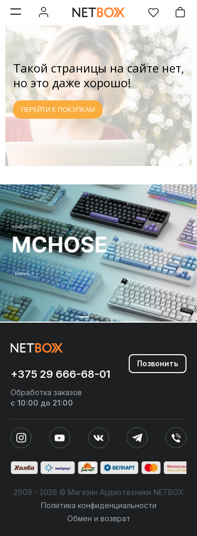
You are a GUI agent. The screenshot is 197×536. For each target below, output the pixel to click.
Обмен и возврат (98, 518)
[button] (83, 316)
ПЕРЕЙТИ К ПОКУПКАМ (58, 109)
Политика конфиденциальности (99, 505)
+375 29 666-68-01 (60, 374)
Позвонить (157, 363)
